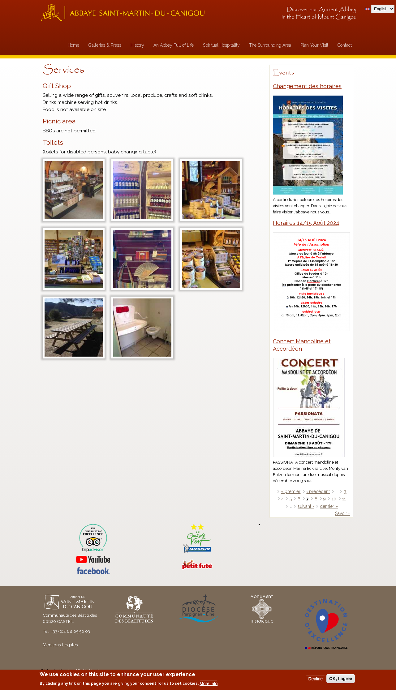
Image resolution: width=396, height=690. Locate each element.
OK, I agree (340, 678)
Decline (315, 678)
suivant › (306, 506)
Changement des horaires (307, 86)
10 (334, 498)
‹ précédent (318, 491)
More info (208, 683)
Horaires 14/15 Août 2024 (306, 223)
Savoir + (342, 513)
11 (344, 498)
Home (73, 45)
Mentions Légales (60, 644)
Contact (345, 45)
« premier (290, 491)
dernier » (329, 506)
